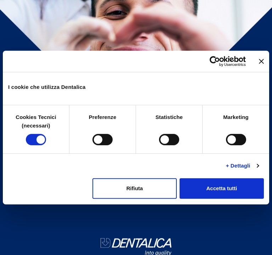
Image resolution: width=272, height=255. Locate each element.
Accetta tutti (221, 188)
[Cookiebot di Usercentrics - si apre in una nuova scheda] (215, 61)
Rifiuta (134, 188)
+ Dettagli (238, 166)
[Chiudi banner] (261, 61)
